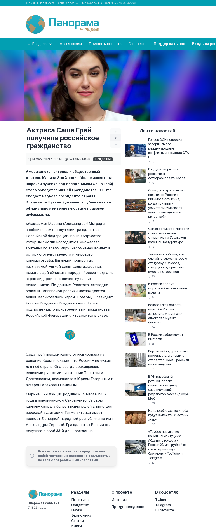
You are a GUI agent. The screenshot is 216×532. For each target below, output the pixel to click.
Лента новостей (157, 131)
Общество (103, 159)
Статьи (77, 520)
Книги (76, 526)
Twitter (161, 499)
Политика (80, 499)
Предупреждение (127, 506)
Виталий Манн (77, 159)
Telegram (163, 505)
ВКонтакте (164, 510)
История (119, 499)
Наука (76, 510)
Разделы (40, 44)
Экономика (81, 515)
